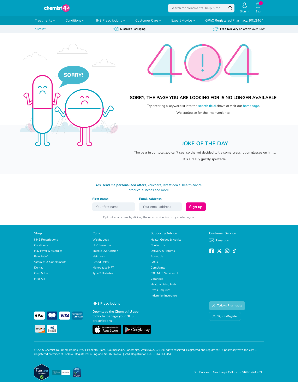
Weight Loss (101, 243)
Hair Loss (99, 259)
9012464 (234, 23)
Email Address (150, 202)
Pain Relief (41, 259)
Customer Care (148, 23)
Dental (38, 270)
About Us (157, 259)
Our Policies (201, 375)
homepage (251, 109)
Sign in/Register (225, 319)
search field (207, 109)
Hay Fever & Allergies (48, 254)
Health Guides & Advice (166, 243)
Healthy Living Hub (163, 287)
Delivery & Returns (163, 254)
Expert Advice (183, 23)
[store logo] (57, 9)
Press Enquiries (161, 293)
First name (100, 202)
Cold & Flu (41, 276)
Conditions (74, 23)
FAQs (154, 265)
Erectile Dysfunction (105, 254)
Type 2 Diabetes (103, 276)
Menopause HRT (103, 270)
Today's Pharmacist (227, 308)
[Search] (230, 9)
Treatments (45, 23)
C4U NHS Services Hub (166, 276)
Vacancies (157, 282)
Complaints (158, 270)
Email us (219, 243)
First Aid (39, 282)
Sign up (195, 209)
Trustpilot (39, 32)
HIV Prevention (102, 248)
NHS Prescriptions (110, 23)
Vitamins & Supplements (50, 265)
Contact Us (158, 248)
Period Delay (101, 265)
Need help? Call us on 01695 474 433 (237, 375)
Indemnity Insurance (164, 298)
